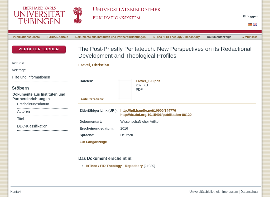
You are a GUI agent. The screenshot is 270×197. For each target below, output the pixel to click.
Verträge (19, 70)
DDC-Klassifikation (32, 126)
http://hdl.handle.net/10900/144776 (148, 110)
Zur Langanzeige (93, 142)
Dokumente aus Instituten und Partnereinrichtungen (110, 36)
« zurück (249, 37)
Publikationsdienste (26, 36)
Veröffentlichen (38, 49)
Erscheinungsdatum (33, 104)
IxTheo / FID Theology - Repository (176, 36)
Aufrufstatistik (92, 99)
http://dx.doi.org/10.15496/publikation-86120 (155, 115)
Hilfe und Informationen (31, 77)
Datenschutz (249, 192)
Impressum (230, 192)
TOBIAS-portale (57, 36)
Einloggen (250, 16)
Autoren (23, 112)
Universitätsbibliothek (205, 192)
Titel (20, 119)
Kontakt (18, 63)
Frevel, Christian (93, 65)
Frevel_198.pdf (148, 81)
